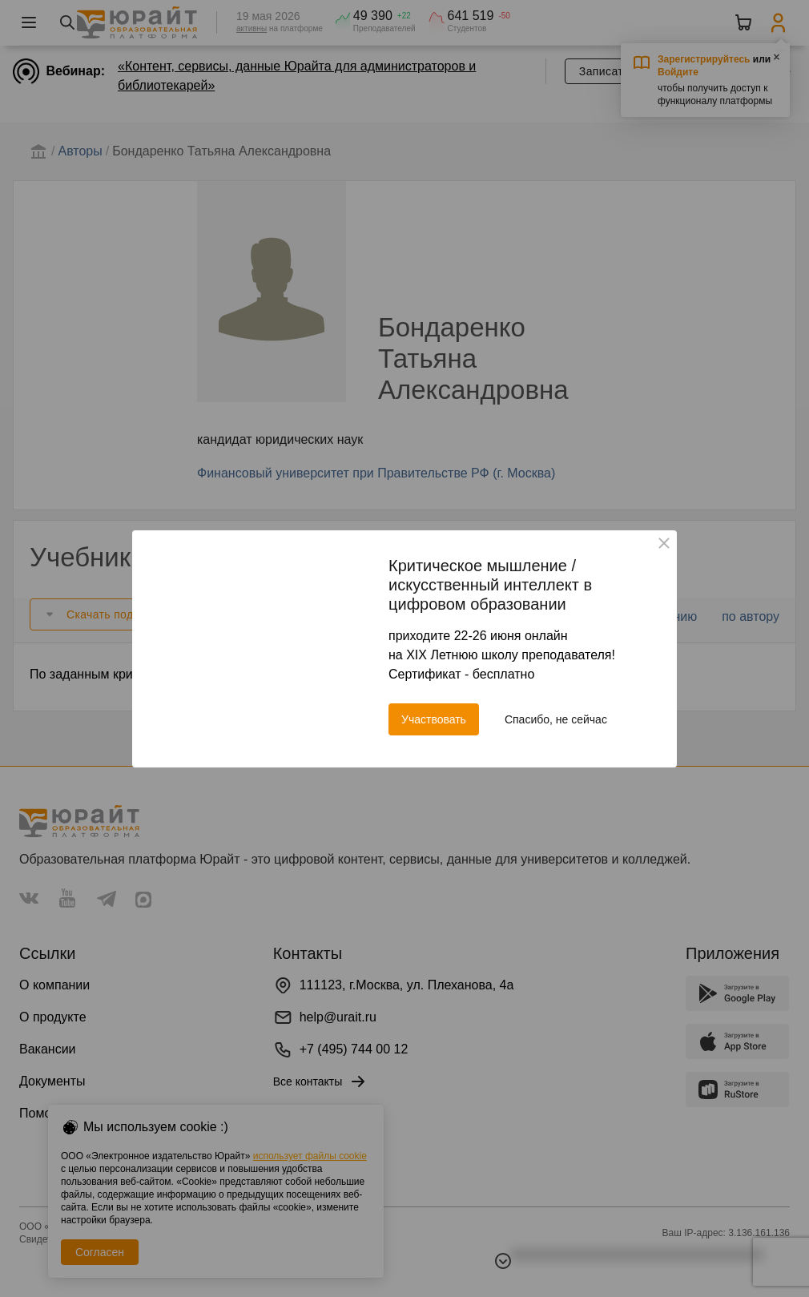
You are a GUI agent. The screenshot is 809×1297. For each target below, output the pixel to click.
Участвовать (433, 719)
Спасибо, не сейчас (556, 719)
